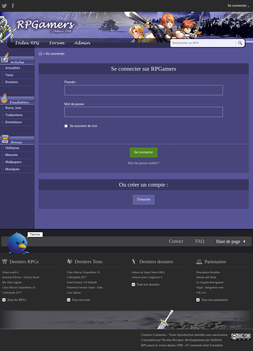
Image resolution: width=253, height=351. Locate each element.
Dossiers (11, 82)
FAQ (199, 241)
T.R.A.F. (201, 292)
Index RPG (27, 43)
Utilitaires (12, 148)
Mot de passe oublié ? (143, 163)
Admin (82, 43)
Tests (9, 75)
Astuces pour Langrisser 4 (147, 277)
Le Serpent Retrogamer (210, 282)
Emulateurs (13, 122)
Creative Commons (153, 335)
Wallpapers (13, 162)
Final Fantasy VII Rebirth (82, 282)
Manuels (11, 155)
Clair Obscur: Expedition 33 (18, 287)
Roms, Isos (13, 108)
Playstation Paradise (208, 272)
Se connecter (143, 152)
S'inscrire (143, 199)
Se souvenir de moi (83, 126)
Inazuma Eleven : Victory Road (20, 277)
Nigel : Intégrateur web (209, 287)
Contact (176, 241)
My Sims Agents (12, 282)
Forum (56, 43)
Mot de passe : (75, 104)
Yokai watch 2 (10, 272)
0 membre (216, 345)
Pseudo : (71, 82)
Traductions (14, 115)
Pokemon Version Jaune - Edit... (86, 287)
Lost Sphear (74, 292)
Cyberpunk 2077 (12, 292)
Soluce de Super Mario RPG (148, 272)
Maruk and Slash (206, 277)
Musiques (12, 169)
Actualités (12, 68)
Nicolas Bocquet (172, 340)
